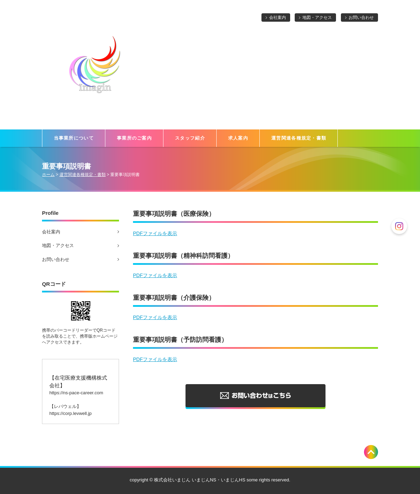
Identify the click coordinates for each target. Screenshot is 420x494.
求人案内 (238, 138)
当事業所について (74, 138)
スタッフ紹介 (190, 138)
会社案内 (277, 17)
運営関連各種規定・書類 (298, 138)
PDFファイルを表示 (155, 233)
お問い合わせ (361, 17)
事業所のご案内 (134, 138)
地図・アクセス (317, 17)
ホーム (48, 174)
